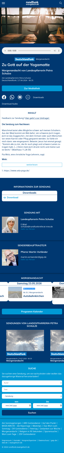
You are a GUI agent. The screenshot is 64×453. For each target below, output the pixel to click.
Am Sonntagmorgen (11, 423)
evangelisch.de (16, 442)
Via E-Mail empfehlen (20, 97)
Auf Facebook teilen (4, 97)
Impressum (7, 440)
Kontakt (17, 440)
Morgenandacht (43, 59)
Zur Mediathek (32, 88)
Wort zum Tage (9, 434)
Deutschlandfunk (9, 80)
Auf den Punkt (49, 423)
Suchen (60, 3)
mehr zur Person (28, 229)
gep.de (54, 440)
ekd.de (5, 442)
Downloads (38, 97)
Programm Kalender (32, 311)
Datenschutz (43, 440)
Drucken (28, 97)
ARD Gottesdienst (31, 423)
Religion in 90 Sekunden (30, 431)
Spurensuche (50, 431)
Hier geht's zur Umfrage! (37, 118)
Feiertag (34, 428)
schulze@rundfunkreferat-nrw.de (37, 226)
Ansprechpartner (29, 440)
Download (12, 197)
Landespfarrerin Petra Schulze (18, 78)
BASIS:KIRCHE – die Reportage (16, 425)
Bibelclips (37, 425)
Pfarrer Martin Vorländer (34, 251)
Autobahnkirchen (33, 296)
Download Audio (10, 103)
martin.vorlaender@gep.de (33, 257)
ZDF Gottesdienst (27, 434)
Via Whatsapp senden (12, 97)
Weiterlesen (32, 164)
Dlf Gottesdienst (20, 428)
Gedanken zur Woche (50, 428)
